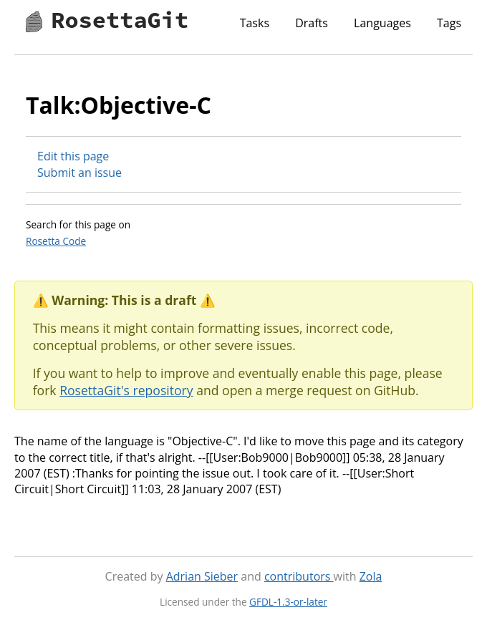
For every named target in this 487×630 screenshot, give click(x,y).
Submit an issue (79, 172)
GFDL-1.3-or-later (288, 602)
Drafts (311, 23)
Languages (382, 23)
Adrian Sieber (202, 576)
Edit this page (73, 156)
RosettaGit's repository (126, 390)
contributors (299, 576)
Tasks (254, 23)
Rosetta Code (56, 241)
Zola (371, 576)
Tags (449, 23)
